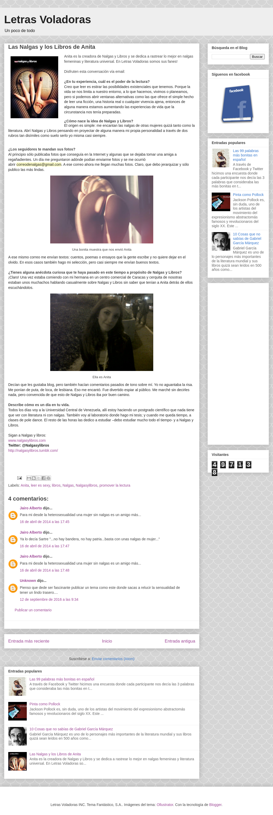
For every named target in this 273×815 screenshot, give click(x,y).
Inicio (107, 641)
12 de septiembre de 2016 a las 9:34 (49, 599)
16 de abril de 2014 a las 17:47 (44, 546)
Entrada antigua (180, 641)
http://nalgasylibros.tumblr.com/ (33, 450)
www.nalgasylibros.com (27, 440)
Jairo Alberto (31, 508)
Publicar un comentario (33, 610)
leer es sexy (40, 485)
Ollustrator (165, 805)
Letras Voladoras (47, 19)
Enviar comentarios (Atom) (113, 659)
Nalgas (68, 485)
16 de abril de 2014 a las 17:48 (44, 570)
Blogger (215, 805)
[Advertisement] (233, 362)
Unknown (28, 581)
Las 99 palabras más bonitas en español (62, 679)
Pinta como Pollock (45, 704)
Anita (25, 485)
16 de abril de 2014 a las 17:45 (44, 522)
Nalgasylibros (86, 485)
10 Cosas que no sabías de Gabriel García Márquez (71, 729)
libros (56, 485)
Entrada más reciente (28, 641)
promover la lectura (114, 485)
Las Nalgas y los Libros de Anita (55, 754)
